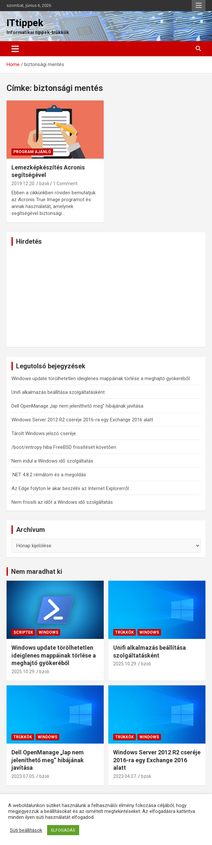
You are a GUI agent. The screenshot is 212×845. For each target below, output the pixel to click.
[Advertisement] (106, 296)
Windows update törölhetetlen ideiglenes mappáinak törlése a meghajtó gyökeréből (100, 378)
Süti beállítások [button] (26, 830)
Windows (48, 632)
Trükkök (124, 632)
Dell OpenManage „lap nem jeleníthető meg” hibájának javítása (77, 406)
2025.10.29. (23, 671)
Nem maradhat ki (36, 571)
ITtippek (25, 22)
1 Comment (65, 183)
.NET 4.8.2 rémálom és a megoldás (48, 475)
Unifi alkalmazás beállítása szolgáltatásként (58, 392)
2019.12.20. (23, 183)
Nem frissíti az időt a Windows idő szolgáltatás (62, 502)
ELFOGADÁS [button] (63, 830)
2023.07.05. (23, 776)
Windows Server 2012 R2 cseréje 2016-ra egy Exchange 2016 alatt (82, 420)
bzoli (44, 183)
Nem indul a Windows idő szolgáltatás (52, 461)
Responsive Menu (198, 5)
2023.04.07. (125, 776)
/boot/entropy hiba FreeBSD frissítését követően (63, 447)
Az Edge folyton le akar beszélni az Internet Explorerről (70, 488)
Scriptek (23, 632)
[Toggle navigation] (15, 48)
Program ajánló (32, 152)
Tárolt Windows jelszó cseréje (43, 433)
